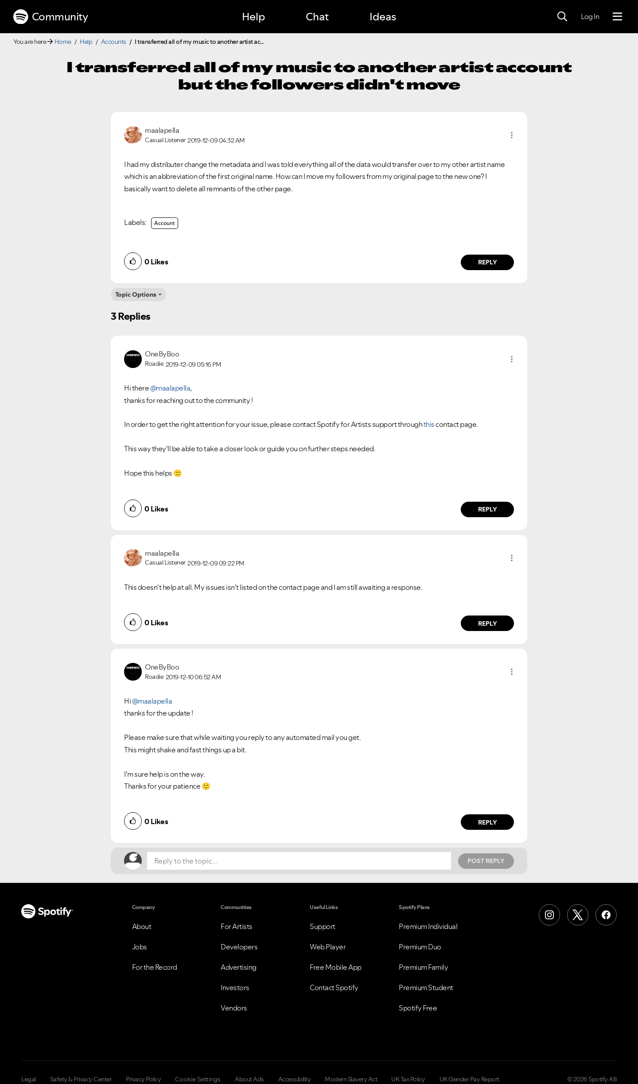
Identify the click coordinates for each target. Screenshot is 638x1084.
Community (50, 16)
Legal (28, 1079)
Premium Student (426, 987)
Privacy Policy (143, 1079)
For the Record (154, 967)
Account (164, 223)
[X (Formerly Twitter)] (577, 914)
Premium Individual (428, 926)
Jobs (139, 947)
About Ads (249, 1079)
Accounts (113, 41)
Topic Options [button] (135, 294)
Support (322, 926)
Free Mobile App (336, 967)
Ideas (383, 16)
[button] (511, 135)
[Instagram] (549, 914)
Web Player (328, 947)
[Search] (562, 17)
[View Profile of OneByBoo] (162, 354)
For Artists (237, 926)
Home (62, 41)
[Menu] (617, 17)
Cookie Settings (198, 1079)
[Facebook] (606, 914)
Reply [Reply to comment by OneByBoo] (487, 509)
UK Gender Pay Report (469, 1079)
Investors (235, 987)
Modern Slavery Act (351, 1079)
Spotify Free (418, 1008)
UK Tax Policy (408, 1079)
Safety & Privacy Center (81, 1079)
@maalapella (170, 388)
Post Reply (486, 860)
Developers (239, 947)
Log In (590, 16)
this (429, 424)
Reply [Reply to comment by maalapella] (487, 262)
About (142, 926)
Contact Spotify (334, 987)
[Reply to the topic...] (299, 861)
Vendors (234, 1008)
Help (253, 16)
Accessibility (294, 1079)
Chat (317, 16)
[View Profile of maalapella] (162, 130)
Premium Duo (420, 947)
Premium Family (423, 967)
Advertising (239, 967)
